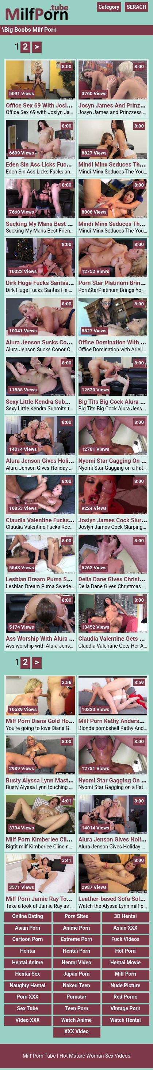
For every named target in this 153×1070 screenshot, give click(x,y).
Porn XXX (28, 997)
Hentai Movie (125, 962)
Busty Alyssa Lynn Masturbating (48, 780)
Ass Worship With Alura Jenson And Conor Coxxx (70, 638)
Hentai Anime (27, 962)
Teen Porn (76, 1008)
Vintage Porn (126, 1008)
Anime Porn (76, 928)
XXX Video (76, 1031)
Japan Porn (77, 974)
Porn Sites (76, 916)
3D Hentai (125, 916)
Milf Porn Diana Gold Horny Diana (49, 721)
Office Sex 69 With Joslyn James (49, 105)
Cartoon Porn (27, 939)
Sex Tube (27, 1008)
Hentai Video (76, 962)
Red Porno (126, 997)
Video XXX (27, 1020)
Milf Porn (125, 974)
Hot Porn (125, 951)
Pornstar (76, 997)
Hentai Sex (27, 974)
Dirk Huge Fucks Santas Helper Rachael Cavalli (67, 283)
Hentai (27, 951)
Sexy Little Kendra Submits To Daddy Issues (63, 401)
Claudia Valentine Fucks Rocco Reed (54, 520)
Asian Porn (27, 928)
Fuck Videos (125, 939)
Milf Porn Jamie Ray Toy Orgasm (49, 898)
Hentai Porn (76, 951)
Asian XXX (126, 928)
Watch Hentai (125, 1020)
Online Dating (27, 916)
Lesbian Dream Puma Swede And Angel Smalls (67, 579)
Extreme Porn (76, 939)
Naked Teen (76, 985)
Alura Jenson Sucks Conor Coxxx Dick (56, 342)
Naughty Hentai (28, 985)
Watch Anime (76, 1020)
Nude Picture (126, 985)
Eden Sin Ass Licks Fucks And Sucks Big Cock (66, 164)
